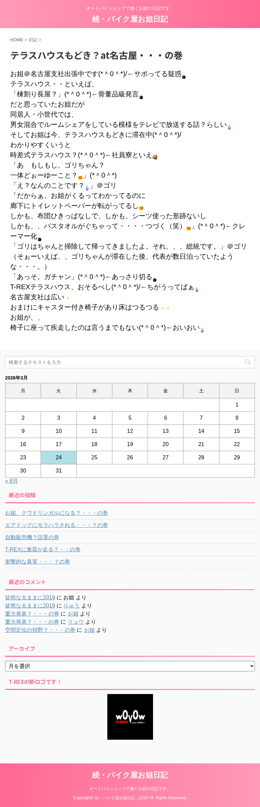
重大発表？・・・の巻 (32, 614)
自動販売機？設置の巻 (32, 537)
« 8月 (11, 481)
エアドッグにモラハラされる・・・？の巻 (56, 525)
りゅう (71, 605)
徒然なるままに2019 (30, 597)
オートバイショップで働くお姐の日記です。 (130, 788)
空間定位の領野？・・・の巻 (40, 630)
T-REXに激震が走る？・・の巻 (43, 549)
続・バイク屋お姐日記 (130, 19)
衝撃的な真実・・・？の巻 (37, 561)
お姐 (73, 614)
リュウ (76, 622)
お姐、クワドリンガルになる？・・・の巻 (56, 513)
